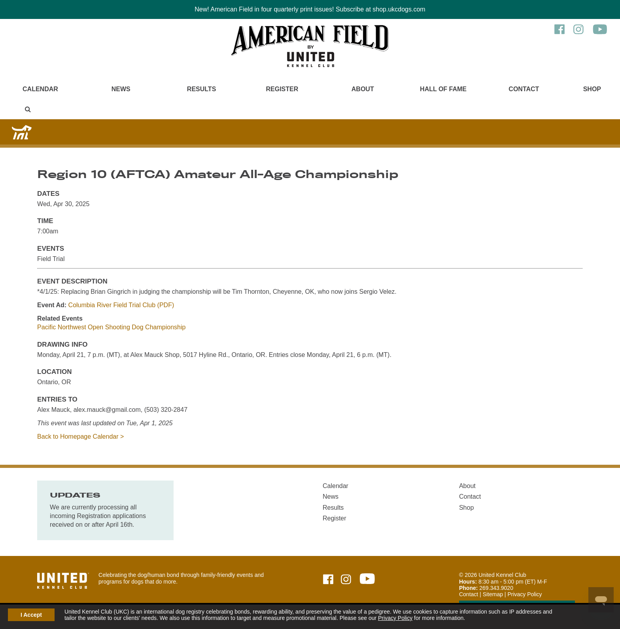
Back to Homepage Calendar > (80, 436)
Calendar (40, 89)
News (121, 89)
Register (282, 89)
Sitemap (493, 594)
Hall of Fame (443, 89)
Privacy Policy (395, 618)
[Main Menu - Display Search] (27, 109)
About (363, 89)
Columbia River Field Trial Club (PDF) (121, 305)
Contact (523, 89)
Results (201, 89)
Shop (592, 89)
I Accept (31, 615)
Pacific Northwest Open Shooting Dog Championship (111, 327)
